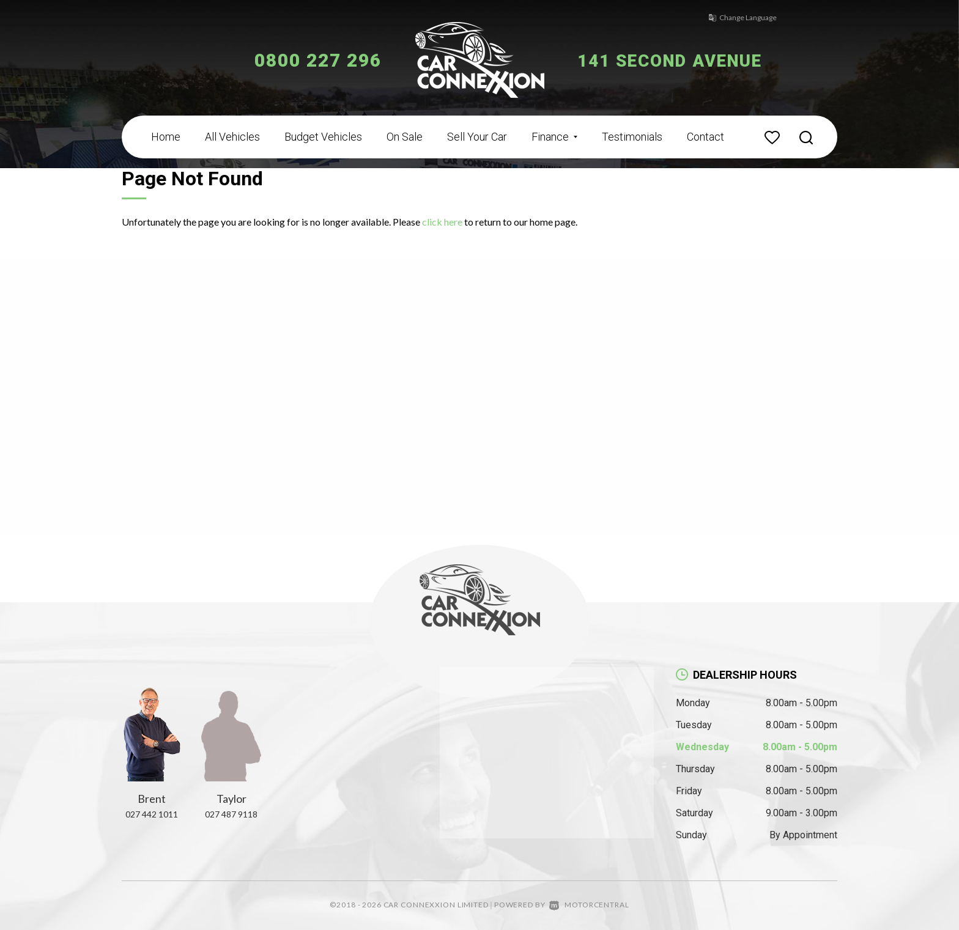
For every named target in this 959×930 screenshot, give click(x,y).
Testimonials (632, 136)
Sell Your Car (477, 136)
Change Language (736, 17)
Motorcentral (589, 904)
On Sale (405, 136)
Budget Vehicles (323, 136)
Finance (554, 136)
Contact (705, 136)
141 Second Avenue (679, 60)
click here (442, 221)
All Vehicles (232, 136)
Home (165, 136)
